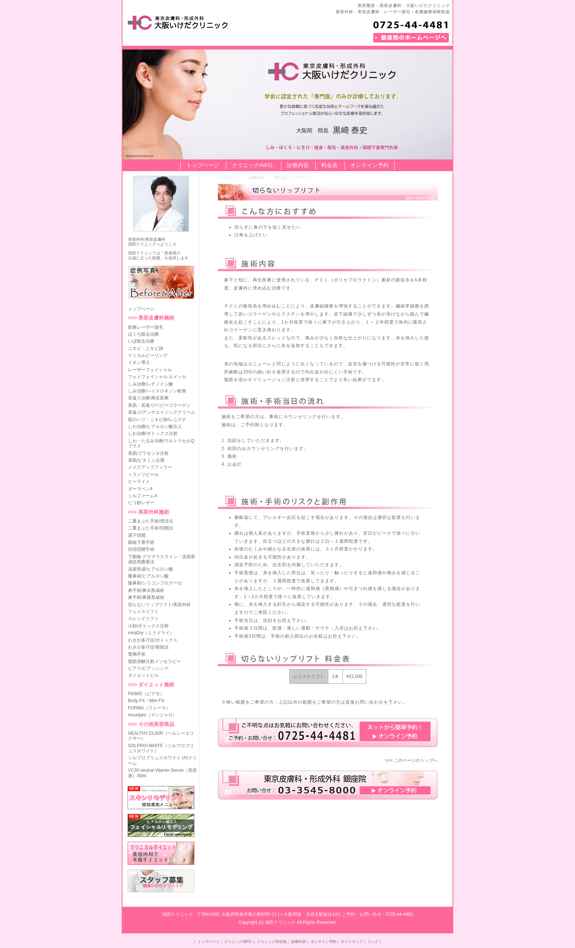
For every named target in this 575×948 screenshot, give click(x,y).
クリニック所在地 (271, 942)
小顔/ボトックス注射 (148, 625)
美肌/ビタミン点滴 (146, 460)
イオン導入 (139, 362)
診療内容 (298, 165)
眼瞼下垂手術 (141, 542)
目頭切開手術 (141, 549)
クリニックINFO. (253, 165)
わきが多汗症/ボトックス (152, 640)
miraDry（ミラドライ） (151, 632)
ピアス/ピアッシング (148, 668)
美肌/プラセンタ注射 (148, 453)
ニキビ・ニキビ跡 (145, 348)
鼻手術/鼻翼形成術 (146, 597)
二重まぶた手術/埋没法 (150, 521)
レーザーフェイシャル (150, 369)
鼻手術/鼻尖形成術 (146, 590)
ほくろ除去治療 (143, 334)
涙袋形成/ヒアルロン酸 (150, 569)
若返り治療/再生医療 (148, 398)
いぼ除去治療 (141, 341)
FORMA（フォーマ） (149, 708)
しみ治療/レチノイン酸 (150, 384)
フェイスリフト (143, 611)
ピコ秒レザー (141, 502)
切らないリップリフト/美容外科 (159, 604)
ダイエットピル (143, 675)
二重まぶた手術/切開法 (150, 528)
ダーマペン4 (140, 488)
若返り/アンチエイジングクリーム (161, 412)
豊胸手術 (137, 654)
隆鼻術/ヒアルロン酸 (148, 576)
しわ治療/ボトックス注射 (152, 433)
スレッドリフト (143, 618)
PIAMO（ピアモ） (146, 693)
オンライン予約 (369, 165)
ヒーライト (139, 481)
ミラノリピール (143, 474)
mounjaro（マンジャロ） (152, 715)
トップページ (202, 165)
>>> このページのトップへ (411, 760)
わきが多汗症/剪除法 (148, 647)
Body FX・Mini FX (146, 700)
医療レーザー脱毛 (145, 327)
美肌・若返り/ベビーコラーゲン (159, 405)
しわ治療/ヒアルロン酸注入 (155, 426)
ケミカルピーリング (148, 355)
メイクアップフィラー (150, 467)
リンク (372, 942)
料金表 (329, 165)
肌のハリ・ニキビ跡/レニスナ (157, 419)
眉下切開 (137, 535)
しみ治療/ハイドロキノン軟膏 (157, 391)
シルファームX (142, 495)
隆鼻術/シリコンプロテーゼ (155, 583)
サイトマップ (352, 942)
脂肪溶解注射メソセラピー (154, 661)
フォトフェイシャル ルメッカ (157, 376)
